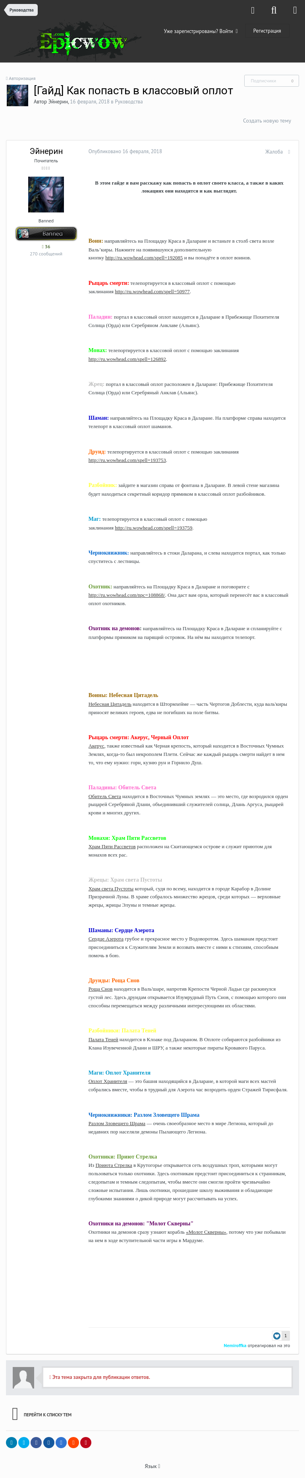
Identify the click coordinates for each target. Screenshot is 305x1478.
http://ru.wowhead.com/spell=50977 (149, 291)
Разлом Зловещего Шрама (114, 1123)
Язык (152, 1466)
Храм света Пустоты (108, 889)
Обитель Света (102, 796)
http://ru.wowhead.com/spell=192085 (141, 258)
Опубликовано (122, 151)
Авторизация (22, 78)
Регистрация (267, 30)
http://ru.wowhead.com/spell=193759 (151, 528)
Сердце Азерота (103, 939)
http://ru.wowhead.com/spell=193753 (124, 460)
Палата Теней (101, 1039)
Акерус (94, 746)
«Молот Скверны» (203, 1232)
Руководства (129, 101)
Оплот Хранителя (105, 1081)
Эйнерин (58, 101)
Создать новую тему (267, 120)
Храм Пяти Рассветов (109, 846)
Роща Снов (98, 989)
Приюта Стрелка (111, 1165)
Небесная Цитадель (107, 704)
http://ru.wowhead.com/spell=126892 (124, 359)
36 (46, 246)
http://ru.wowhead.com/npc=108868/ (124, 595)
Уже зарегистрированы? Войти (201, 31)
